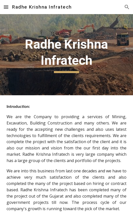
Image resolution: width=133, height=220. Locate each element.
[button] (6, 7)
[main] (66, 54)
